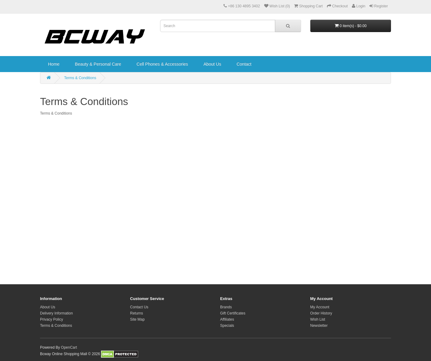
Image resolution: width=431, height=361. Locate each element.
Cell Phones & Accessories (162, 64)
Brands (226, 307)
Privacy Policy (51, 319)
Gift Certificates (232, 313)
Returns (136, 313)
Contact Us (139, 307)
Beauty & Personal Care (98, 64)
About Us (212, 64)
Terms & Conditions (80, 78)
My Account (319, 307)
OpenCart (69, 347)
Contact (243, 64)
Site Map (137, 319)
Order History (321, 313)
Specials (227, 325)
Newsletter (319, 325)
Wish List (317, 319)
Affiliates (227, 319)
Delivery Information (56, 313)
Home (53, 64)
